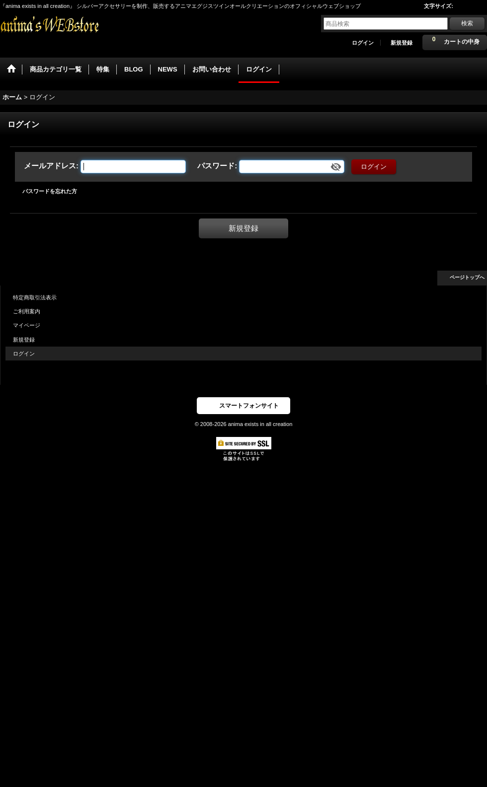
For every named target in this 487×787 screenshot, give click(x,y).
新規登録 (401, 43)
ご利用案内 (26, 311)
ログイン (363, 43)
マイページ (26, 325)
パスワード (216, 165)
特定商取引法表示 (35, 297)
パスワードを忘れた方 (49, 191)
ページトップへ (467, 277)
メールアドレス (50, 165)
